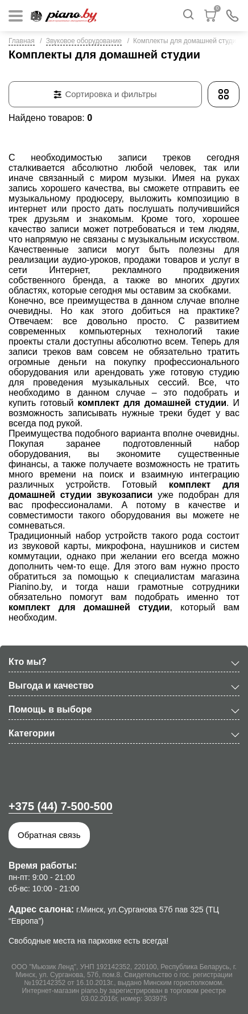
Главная (22, 41)
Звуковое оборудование (84, 41)
